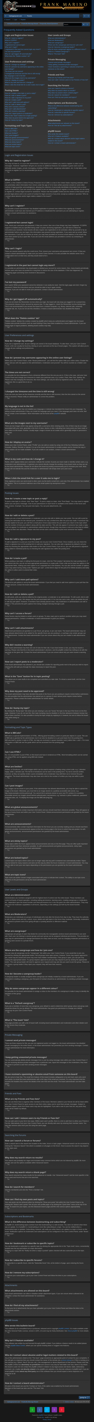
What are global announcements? (17, 137)
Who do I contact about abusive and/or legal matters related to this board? (66, 140)
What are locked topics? (13, 144)
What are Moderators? (56, 40)
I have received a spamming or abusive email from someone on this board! (65, 68)
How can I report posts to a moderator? (18, 113)
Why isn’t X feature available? (58, 136)
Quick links (6, 16)
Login (15, 19)
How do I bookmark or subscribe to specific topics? (66, 110)
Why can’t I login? (11, 47)
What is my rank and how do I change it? (19, 82)
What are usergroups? (56, 43)
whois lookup (66, 1360)
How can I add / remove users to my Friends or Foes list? (68, 80)
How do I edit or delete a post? (15, 95)
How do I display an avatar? (14, 80)
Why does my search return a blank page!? (63, 93)
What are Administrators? (57, 38)
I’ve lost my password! (13, 51)
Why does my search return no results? (62, 90)
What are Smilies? (11, 133)
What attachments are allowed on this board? (64, 123)
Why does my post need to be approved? (19, 118)
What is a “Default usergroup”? (59, 51)
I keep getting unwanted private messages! (63, 64)
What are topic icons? (12, 146)
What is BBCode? (11, 128)
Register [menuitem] (89, 16)
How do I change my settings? (15, 64)
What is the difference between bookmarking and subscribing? (65, 107)
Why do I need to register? (14, 38)
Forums (29, 16)
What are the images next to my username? (20, 78)
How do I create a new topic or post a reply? (20, 93)
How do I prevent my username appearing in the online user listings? (24, 68)
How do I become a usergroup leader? (61, 47)
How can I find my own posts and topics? (62, 97)
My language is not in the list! (15, 76)
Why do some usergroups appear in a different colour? (67, 49)
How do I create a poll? (13, 100)
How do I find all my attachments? (60, 125)
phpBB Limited (64, 1328)
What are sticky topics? (13, 142)
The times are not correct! (14, 71)
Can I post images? (12, 135)
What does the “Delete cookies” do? (17, 56)
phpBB (56, 413)
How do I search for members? (59, 95)
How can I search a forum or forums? (61, 88)
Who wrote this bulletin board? (58, 134)
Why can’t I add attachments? (15, 109)
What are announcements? (14, 140)
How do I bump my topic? (14, 120)
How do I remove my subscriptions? (60, 115)
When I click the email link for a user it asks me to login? (24, 85)
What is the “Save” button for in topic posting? (21, 116)
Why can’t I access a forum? (15, 107)
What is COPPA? (11, 40)
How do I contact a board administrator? (62, 143)
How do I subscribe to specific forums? (61, 112)
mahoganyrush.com (15, 16)
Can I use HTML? (11, 131)
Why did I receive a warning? (15, 111)
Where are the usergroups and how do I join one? (65, 45)
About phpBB (72, 1331)
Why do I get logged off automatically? (18, 54)
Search (8, 19)
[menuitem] (81, 16)
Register (23, 19)
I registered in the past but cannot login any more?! (23, 49)
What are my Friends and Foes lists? (61, 78)
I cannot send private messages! (59, 62)
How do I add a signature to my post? (18, 98)
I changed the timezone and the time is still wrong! (22, 73)
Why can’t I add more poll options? (17, 102)
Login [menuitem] (85, 16)
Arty (43, 1417)
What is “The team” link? (56, 54)
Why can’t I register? (12, 43)
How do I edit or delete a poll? (15, 104)
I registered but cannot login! (15, 45)
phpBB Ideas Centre (18, 1345)
